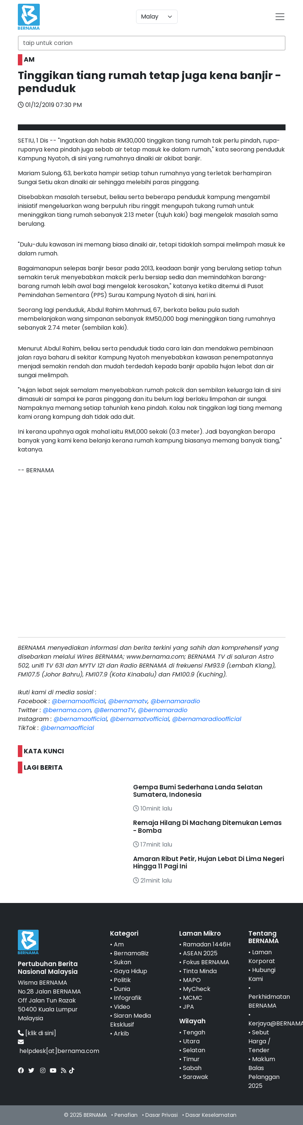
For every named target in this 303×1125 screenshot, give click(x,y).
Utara (191, 1041)
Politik (122, 980)
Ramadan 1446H (207, 944)
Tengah (194, 1032)
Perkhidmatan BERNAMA (269, 1001)
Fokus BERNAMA (206, 962)
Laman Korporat (261, 956)
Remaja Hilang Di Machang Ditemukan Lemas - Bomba (207, 826)
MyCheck (196, 989)
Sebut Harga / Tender (259, 1041)
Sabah (192, 1068)
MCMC (192, 998)
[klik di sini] (40, 1033)
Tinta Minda (200, 971)
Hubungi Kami (261, 974)
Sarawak (195, 1077)
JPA (188, 1006)
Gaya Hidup (130, 971)
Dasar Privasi (161, 1115)
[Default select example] (157, 17)
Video (122, 1006)
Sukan (122, 962)
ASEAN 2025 (200, 953)
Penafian (126, 1115)
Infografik (128, 998)
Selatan (194, 1050)
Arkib (121, 1033)
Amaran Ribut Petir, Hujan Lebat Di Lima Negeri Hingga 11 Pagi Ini (208, 862)
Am (119, 944)
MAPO (192, 980)
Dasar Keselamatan (211, 1115)
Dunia (122, 989)
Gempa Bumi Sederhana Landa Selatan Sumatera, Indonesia (197, 791)
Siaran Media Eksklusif (130, 1020)
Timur (191, 1059)
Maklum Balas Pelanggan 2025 (264, 1072)
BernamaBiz (131, 953)
